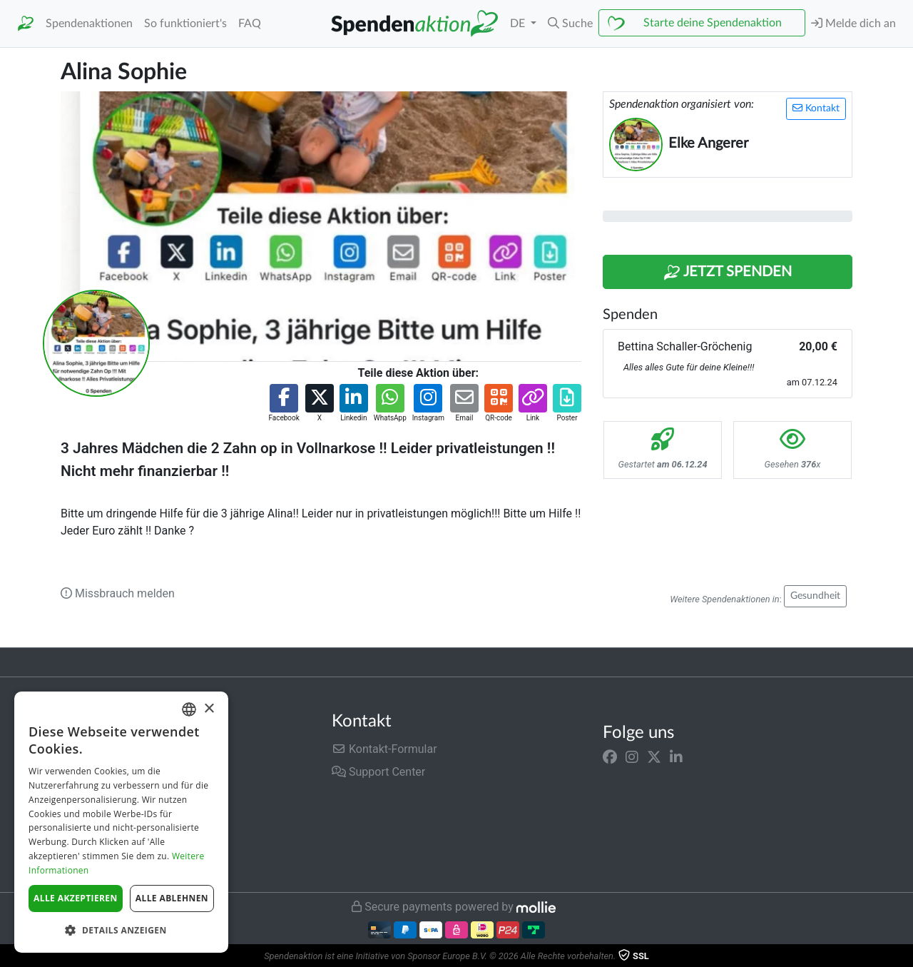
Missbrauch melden (118, 593)
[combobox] (189, 709)
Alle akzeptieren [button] (76, 898)
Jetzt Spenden (727, 272)
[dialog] (121, 822)
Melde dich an (853, 23)
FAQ (249, 23)
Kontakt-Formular (384, 749)
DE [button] (519, 23)
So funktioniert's (185, 23)
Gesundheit (815, 596)
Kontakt (816, 108)
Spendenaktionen (89, 23)
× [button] (208, 709)
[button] (570, 23)
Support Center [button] (378, 772)
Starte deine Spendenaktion (712, 23)
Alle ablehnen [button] (172, 898)
